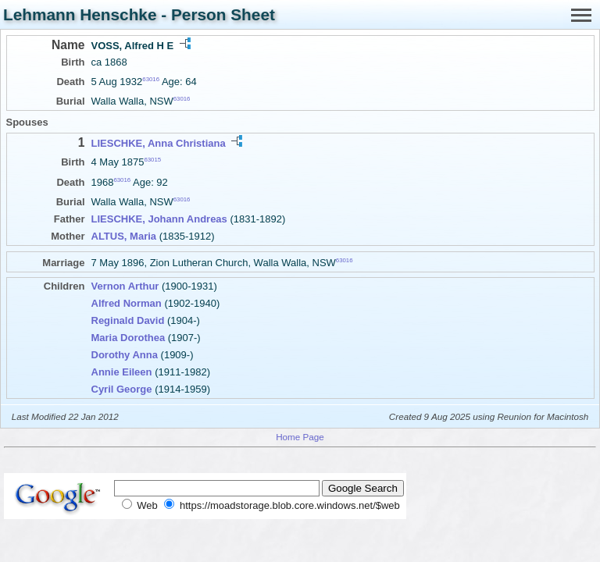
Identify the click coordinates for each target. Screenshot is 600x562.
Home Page (300, 437)
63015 (152, 159)
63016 (150, 79)
